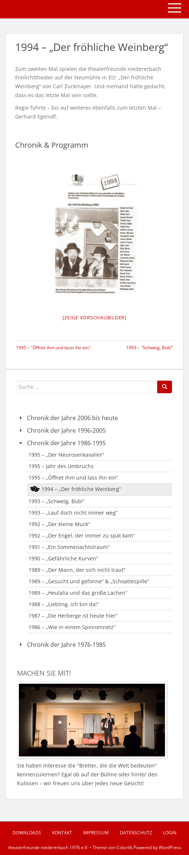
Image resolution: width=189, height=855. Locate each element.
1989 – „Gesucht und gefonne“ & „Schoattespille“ (88, 581)
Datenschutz (136, 833)
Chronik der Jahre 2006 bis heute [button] (67, 418)
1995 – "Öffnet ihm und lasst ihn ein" (53, 347)
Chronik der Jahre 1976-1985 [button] (61, 645)
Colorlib (124, 847)
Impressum (96, 833)
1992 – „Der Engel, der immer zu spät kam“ (81, 535)
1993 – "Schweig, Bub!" (149, 347)
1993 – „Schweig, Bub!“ (56, 501)
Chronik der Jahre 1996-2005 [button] (61, 430)
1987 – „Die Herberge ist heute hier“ (73, 615)
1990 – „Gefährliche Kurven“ (63, 558)
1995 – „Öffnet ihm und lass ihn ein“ (73, 477)
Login (169, 833)
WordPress (170, 847)
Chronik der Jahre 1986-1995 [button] (61, 443)
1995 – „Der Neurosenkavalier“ (66, 454)
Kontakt (62, 833)
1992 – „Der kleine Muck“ (59, 524)
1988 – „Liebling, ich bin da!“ (63, 604)
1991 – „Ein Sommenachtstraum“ (68, 546)
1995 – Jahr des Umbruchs (61, 466)
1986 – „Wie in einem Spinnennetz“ (71, 627)
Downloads (27, 833)
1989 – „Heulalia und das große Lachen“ (77, 592)
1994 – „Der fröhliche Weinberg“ (81, 488)
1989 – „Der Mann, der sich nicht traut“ (76, 569)
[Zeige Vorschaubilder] (94, 317)
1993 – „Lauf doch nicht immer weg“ (73, 512)
